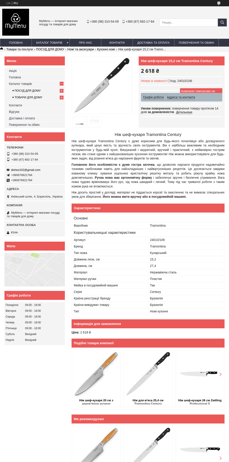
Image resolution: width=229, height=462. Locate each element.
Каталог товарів (49, 42)
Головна (16, 42)
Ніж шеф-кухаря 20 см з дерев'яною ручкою (96, 402)
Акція (13, 71)
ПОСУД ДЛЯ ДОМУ (50, 49)
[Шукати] (222, 22)
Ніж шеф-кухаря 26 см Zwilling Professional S (200, 402)
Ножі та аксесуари (80, 49)
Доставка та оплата (153, 42)
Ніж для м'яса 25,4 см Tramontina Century (148, 402)
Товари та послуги (19, 49)
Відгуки (14, 112)
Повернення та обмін (196, 42)
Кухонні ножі (106, 49)
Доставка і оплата (22, 118)
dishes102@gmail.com (25, 170)
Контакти (117, 42)
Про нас (85, 42)
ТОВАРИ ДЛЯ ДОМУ (28, 97)
